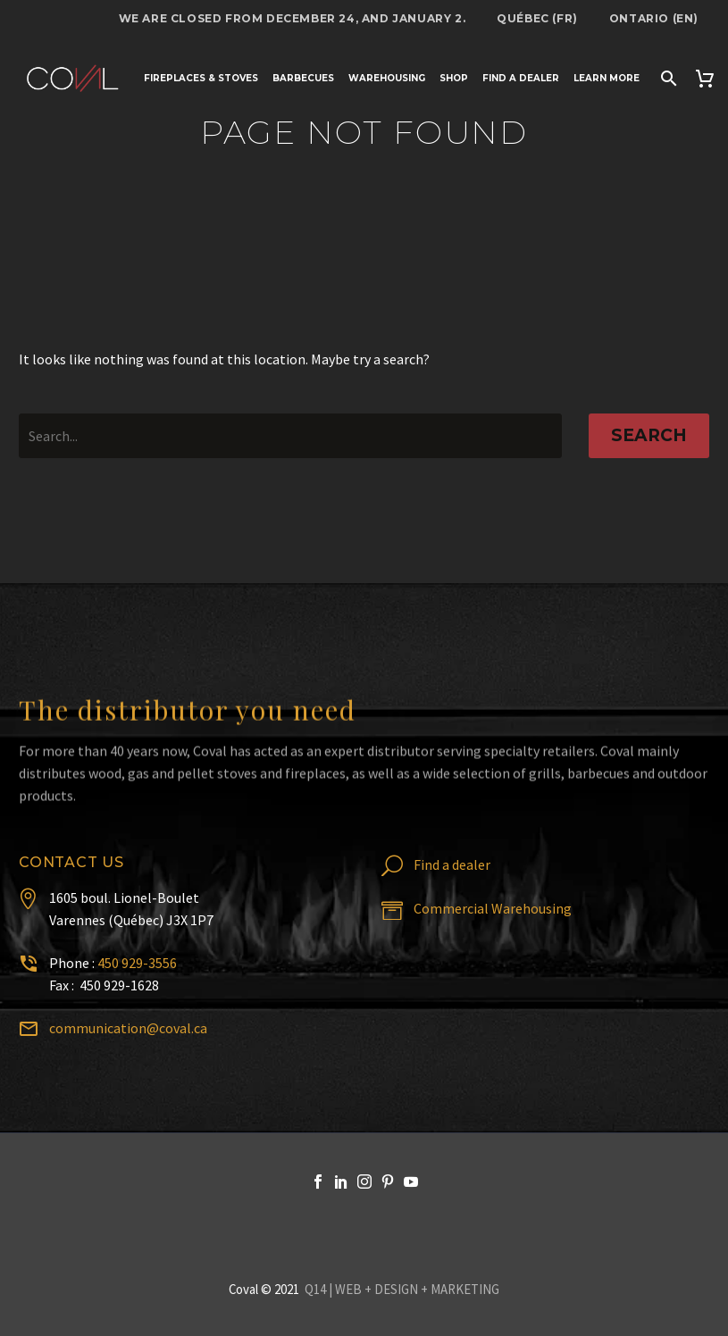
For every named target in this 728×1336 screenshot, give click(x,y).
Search (649, 435)
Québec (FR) (537, 18)
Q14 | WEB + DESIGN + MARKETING (402, 1289)
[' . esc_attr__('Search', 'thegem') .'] (290, 435)
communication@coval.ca (128, 1028)
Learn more (606, 78)
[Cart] (707, 78)
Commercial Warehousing (493, 908)
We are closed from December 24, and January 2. (292, 18)
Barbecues (303, 78)
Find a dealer (520, 78)
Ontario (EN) (654, 18)
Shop (453, 78)
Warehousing (386, 78)
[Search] (666, 78)
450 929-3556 (137, 963)
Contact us (71, 862)
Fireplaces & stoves (201, 78)
